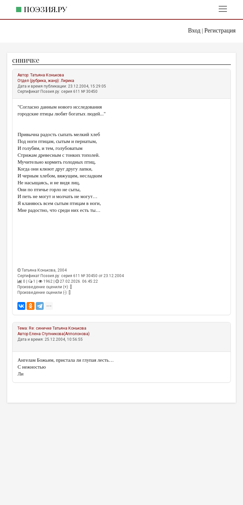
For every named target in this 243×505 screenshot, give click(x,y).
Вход (194, 30)
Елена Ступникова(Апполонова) (59, 334)
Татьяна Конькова (47, 75)
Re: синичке (40, 328)
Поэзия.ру (45, 9)
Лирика (67, 80)
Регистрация (219, 30)
